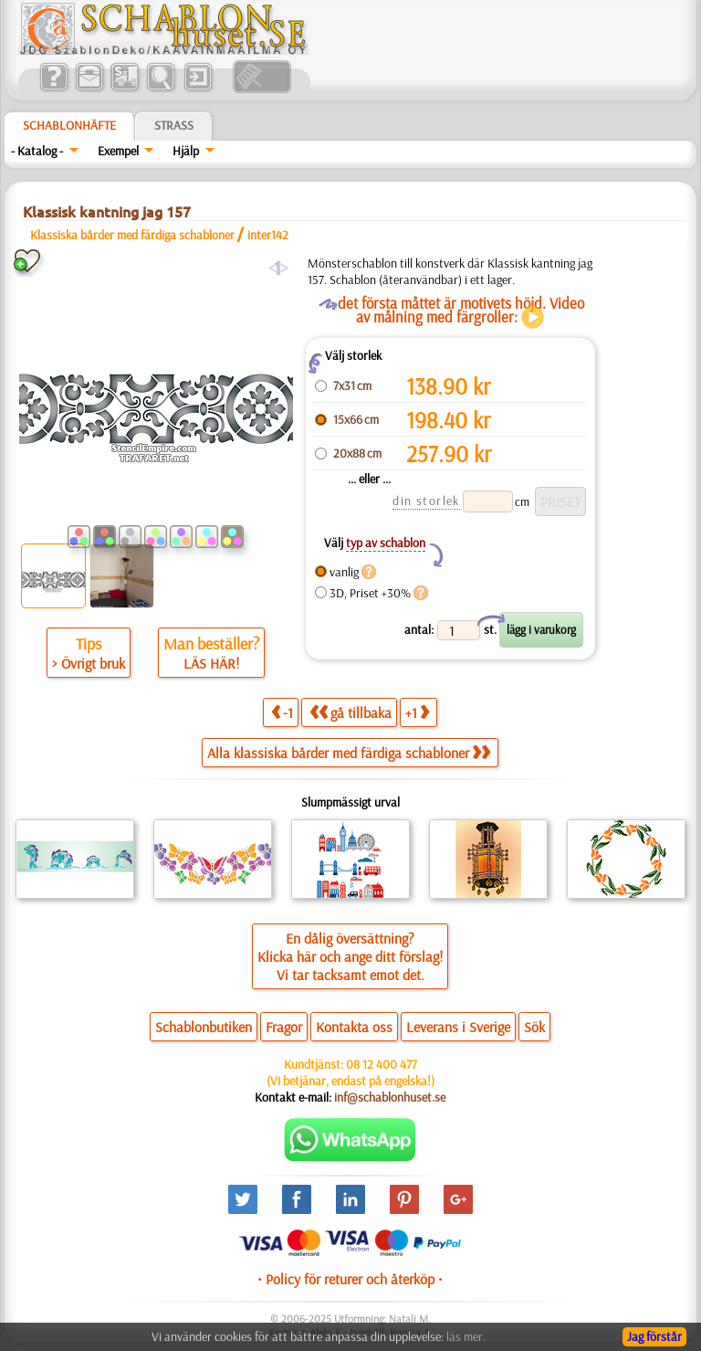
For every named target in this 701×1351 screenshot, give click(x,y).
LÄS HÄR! (211, 663)
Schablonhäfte (69, 125)
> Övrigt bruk (88, 663)
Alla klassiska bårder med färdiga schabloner (348, 753)
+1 (417, 712)
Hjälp (186, 150)
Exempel (118, 150)
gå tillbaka (350, 712)
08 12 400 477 (381, 1064)
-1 (282, 712)
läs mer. (466, 1336)
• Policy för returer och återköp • (350, 1279)
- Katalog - (37, 150)
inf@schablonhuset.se (389, 1097)
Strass (174, 125)
